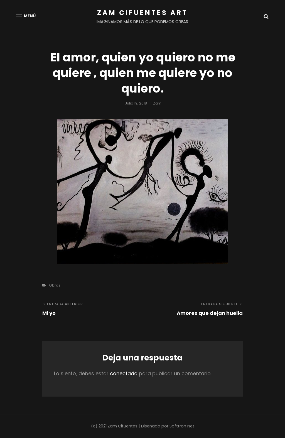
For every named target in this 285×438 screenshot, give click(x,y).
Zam (157, 103)
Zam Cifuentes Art (142, 12)
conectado (123, 373)
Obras (54, 285)
